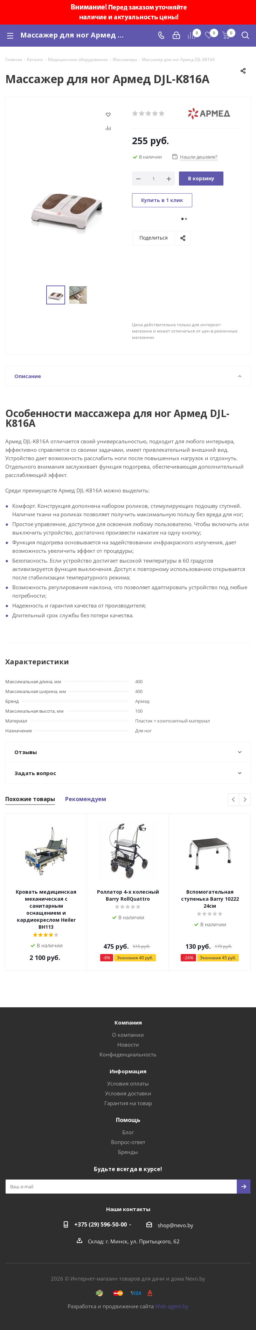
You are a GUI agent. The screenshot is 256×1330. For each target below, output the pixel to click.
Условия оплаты (128, 1083)
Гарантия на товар (128, 1103)
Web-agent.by (171, 1306)
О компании (128, 1034)
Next (245, 800)
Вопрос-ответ (128, 1142)
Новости (128, 1044)
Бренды (128, 1151)
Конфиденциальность (128, 1054)
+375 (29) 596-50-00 (100, 1224)
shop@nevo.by (175, 1225)
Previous (234, 800)
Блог (128, 1132)
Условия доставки (128, 1093)
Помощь (128, 1120)
